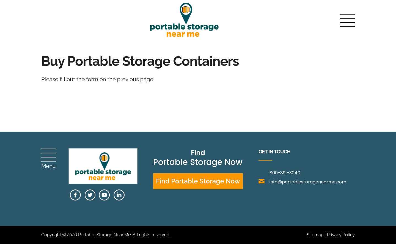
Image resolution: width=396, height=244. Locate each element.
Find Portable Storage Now (198, 181)
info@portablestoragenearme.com (302, 182)
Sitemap (315, 234)
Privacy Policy (341, 234)
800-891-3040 (285, 173)
